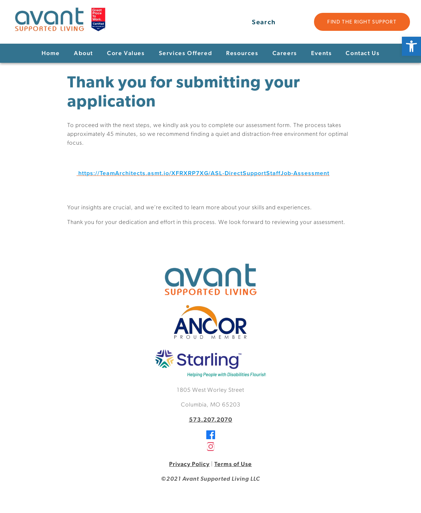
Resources (242, 53)
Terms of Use (233, 463)
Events (321, 53)
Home (51, 53)
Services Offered (186, 53)
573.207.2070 (210, 419)
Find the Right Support (361, 22)
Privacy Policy (189, 463)
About (83, 53)
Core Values (126, 53)
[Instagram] (210, 448)
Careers (284, 53)
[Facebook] (210, 437)
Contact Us (362, 53)
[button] (411, 46)
